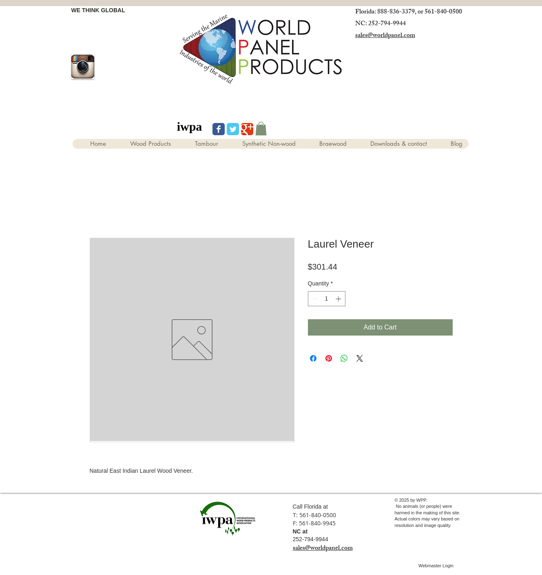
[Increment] (339, 299)
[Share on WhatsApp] (344, 358)
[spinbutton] (326, 299)
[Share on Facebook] (313, 358)
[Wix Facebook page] (218, 129)
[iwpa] (189, 126)
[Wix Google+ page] (247, 129)
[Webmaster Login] (436, 566)
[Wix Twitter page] (233, 129)
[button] (261, 128)
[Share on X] (360, 358)
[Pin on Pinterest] (329, 358)
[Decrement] (314, 299)
